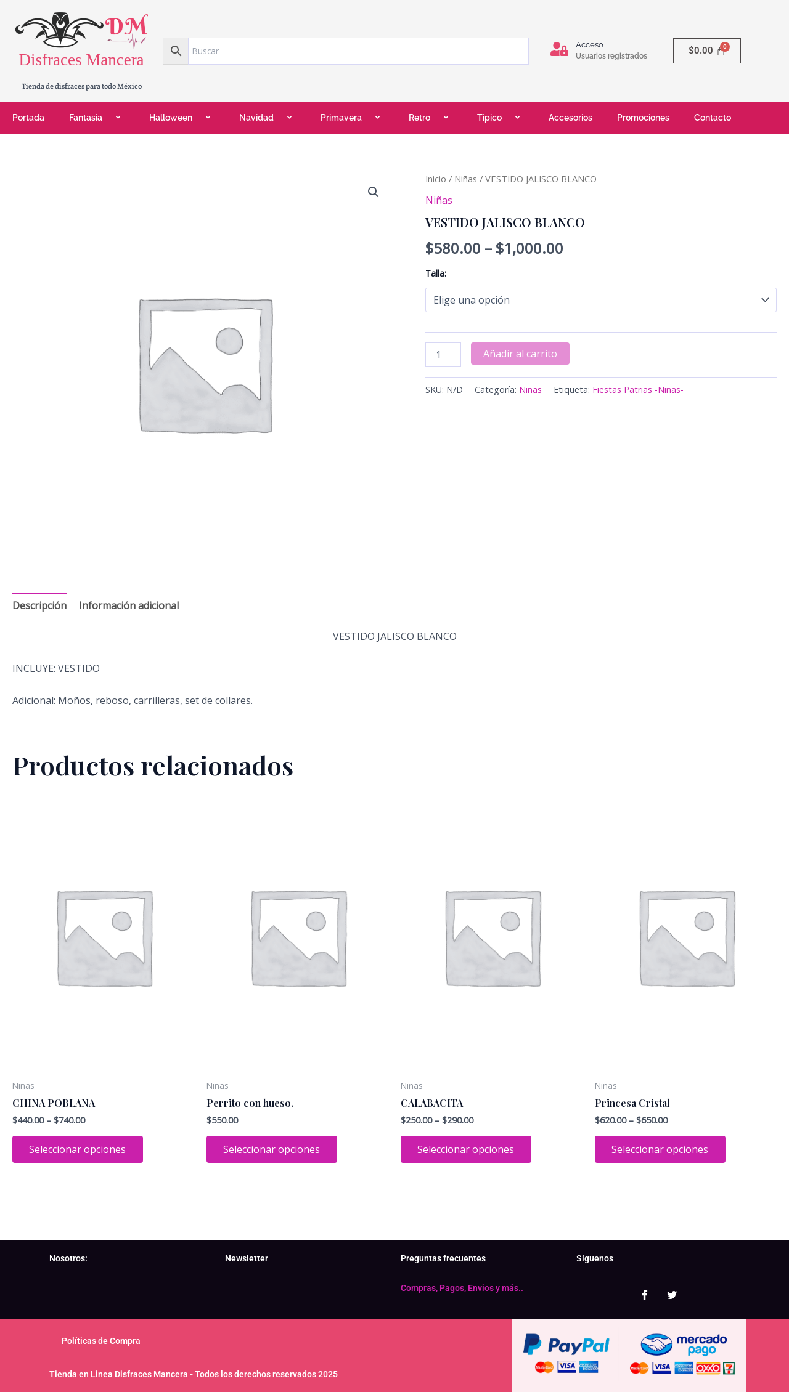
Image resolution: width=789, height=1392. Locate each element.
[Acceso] (559, 49)
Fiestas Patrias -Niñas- (638, 389)
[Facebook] (645, 1294)
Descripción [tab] (39, 605)
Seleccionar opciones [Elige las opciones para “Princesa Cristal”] (661, 1150)
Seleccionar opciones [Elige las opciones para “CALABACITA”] (467, 1150)
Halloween (182, 118)
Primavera (352, 118)
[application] (107, 118)
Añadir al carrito (520, 353)
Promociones (643, 118)
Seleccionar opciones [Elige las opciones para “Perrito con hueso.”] (273, 1150)
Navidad (267, 118)
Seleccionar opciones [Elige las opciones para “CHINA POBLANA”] (79, 1150)
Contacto (712, 118)
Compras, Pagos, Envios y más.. (462, 1288)
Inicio (435, 178)
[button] (373, 192)
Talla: (435, 273)
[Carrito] (707, 50)
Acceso (589, 44)
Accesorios (570, 118)
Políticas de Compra (101, 1341)
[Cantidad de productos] (443, 354)
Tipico (500, 118)
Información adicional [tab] (129, 605)
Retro (430, 118)
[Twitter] (672, 1294)
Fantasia (97, 118)
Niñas (465, 178)
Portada (28, 118)
